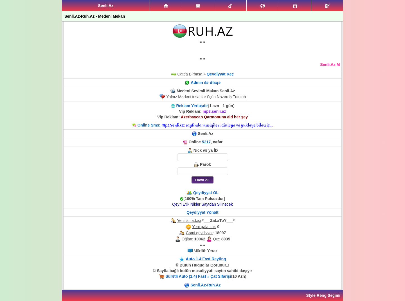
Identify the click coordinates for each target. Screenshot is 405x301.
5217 (206, 142)
